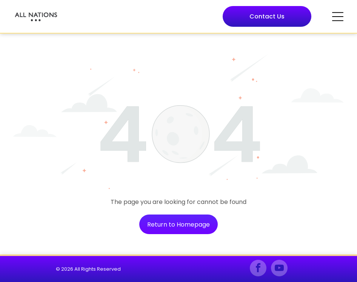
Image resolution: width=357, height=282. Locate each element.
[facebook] (258, 269)
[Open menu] (337, 16)
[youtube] (279, 269)
